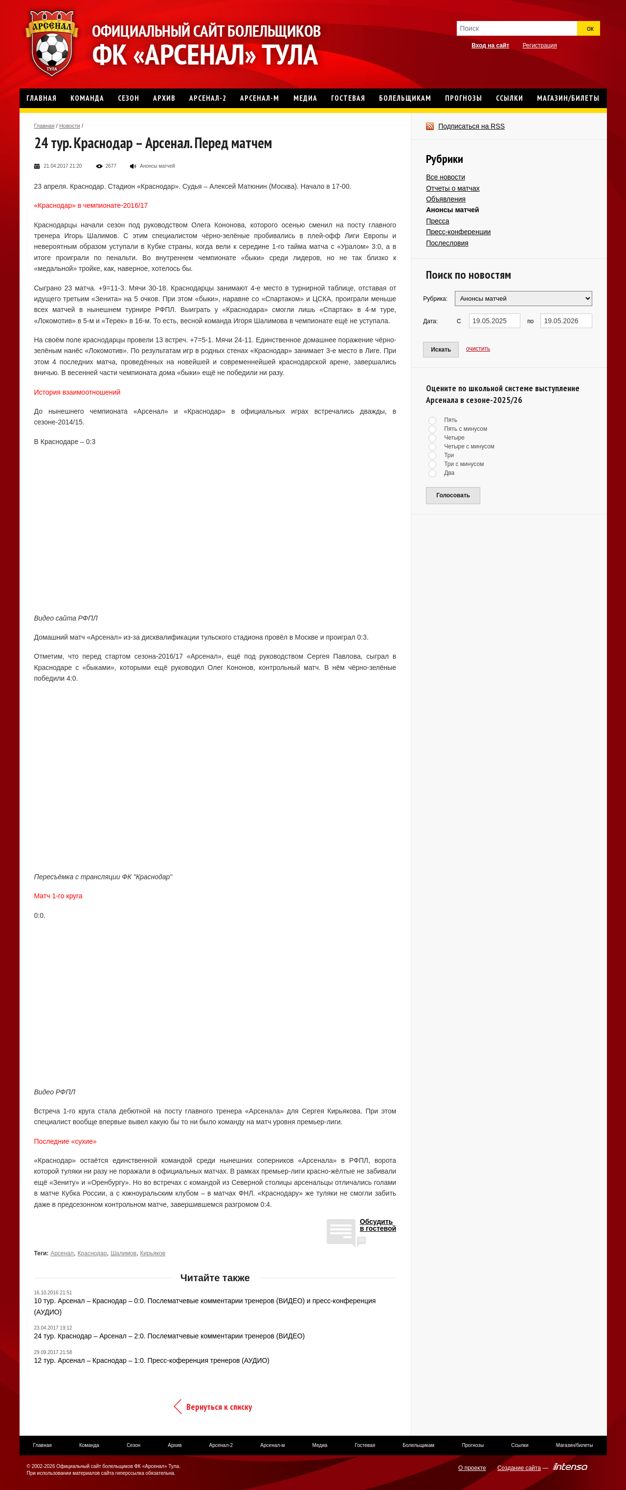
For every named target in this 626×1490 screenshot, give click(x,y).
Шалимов (123, 1253)
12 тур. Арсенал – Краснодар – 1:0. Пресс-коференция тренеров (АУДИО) (152, 1360)
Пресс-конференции (458, 232)
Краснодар (92, 1253)
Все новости (445, 177)
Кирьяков (153, 1253)
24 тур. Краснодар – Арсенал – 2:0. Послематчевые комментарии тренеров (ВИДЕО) (169, 1336)
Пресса (437, 221)
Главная (44, 126)
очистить (478, 348)
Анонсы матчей (452, 210)
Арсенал (62, 1253)
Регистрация (540, 45)
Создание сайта (519, 1468)
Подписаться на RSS (471, 126)
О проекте (472, 1468)
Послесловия (447, 243)
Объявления (446, 199)
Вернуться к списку (219, 1406)
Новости (69, 126)
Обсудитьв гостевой (378, 1225)
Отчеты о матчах (453, 188)
